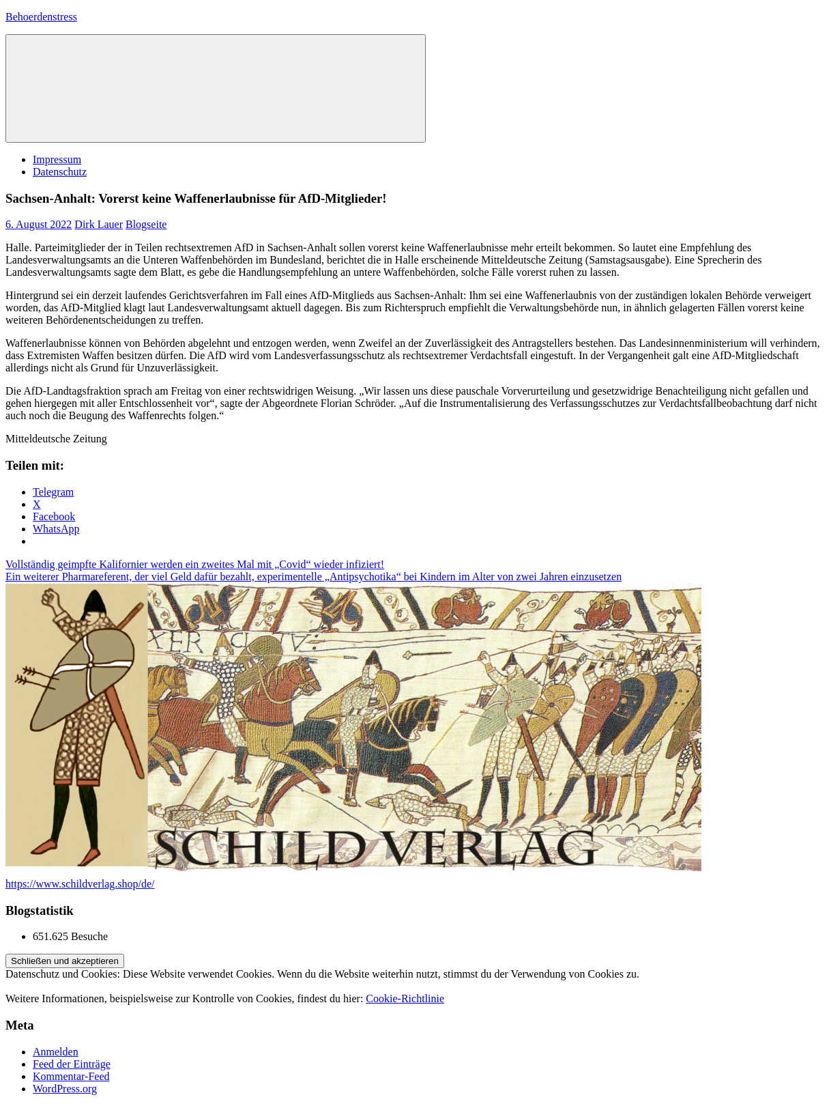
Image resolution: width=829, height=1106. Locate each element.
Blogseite (146, 224)
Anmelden (55, 1052)
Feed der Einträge (72, 1064)
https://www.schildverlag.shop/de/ (80, 884)
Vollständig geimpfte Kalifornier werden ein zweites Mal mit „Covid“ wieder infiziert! (194, 564)
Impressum (57, 159)
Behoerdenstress (41, 17)
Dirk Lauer (98, 224)
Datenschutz (60, 172)
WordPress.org (65, 1088)
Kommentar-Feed (71, 1076)
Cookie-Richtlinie (405, 998)
